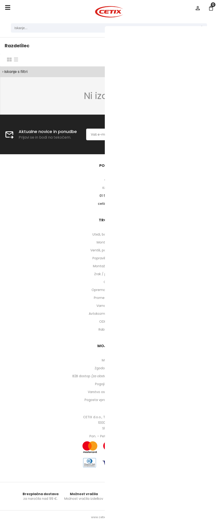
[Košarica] (211, 8)
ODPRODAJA (109, 321)
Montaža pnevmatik (109, 266)
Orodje (109, 282)
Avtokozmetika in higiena (109, 313)
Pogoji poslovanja (109, 384)
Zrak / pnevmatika (109, 274)
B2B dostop (109, 376)
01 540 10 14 (109, 195)
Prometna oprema (109, 297)
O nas (109, 180)
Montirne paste (109, 242)
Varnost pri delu (109, 305)
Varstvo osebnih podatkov (109, 392)
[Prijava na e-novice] (169, 134)
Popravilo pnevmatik (109, 258)
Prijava (197, 8)
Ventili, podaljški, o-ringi (109, 250)
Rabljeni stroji (109, 329)
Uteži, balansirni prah (109, 234)
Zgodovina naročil (109, 368)
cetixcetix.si (109, 203)
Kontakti (109, 187)
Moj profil (109, 360)
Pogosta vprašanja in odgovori (109, 399)
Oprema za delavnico (109, 290)
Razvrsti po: (162, 60)
